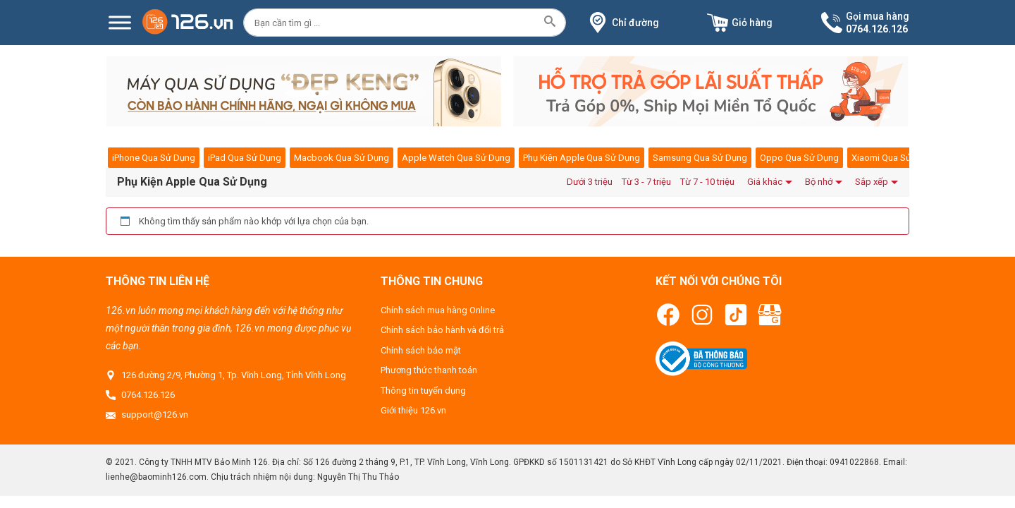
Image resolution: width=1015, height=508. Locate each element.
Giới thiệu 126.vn (413, 410)
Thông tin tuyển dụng (423, 390)
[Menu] (120, 22)
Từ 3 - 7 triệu (646, 181)
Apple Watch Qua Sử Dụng (456, 157)
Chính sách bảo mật (421, 350)
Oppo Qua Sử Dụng (799, 157)
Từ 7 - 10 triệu (707, 181)
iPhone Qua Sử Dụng (153, 157)
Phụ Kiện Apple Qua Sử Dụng (581, 157)
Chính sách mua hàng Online (438, 310)
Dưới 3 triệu (590, 181)
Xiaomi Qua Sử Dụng (893, 157)
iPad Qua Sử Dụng (244, 157)
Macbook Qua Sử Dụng (341, 157)
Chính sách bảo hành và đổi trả (442, 330)
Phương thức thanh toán (429, 370)
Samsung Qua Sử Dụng (700, 157)
